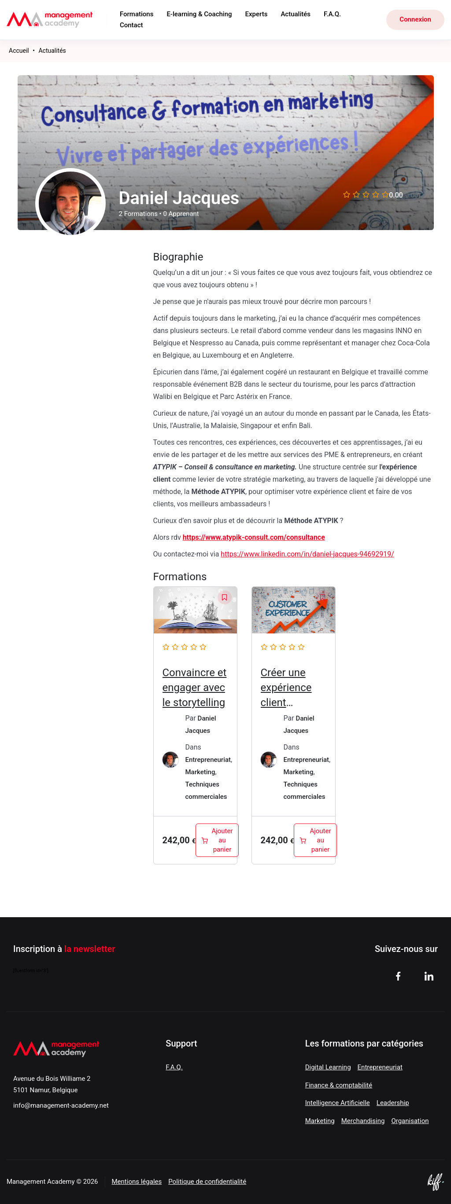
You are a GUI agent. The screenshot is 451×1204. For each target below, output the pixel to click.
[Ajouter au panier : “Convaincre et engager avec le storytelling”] (217, 840)
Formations (136, 14)
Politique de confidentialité (207, 1182)
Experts (256, 14)
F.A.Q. (332, 14)
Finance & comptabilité (339, 1085)
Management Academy (50, 20)
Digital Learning (328, 1067)
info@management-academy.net (61, 1105)
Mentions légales (137, 1182)
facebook (398, 976)
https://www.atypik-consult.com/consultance (254, 537)
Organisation (410, 1121)
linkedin (429, 976)
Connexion (415, 19)
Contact (131, 25)
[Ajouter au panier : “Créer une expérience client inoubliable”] (315, 840)
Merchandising (363, 1121)
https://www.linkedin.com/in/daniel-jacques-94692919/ (307, 554)
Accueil (19, 50)
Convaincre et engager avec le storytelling (195, 687)
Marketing (200, 772)
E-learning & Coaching (199, 14)
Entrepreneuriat (208, 760)
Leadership (393, 1103)
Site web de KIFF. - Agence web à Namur (435, 1182)
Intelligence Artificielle (337, 1103)
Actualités (296, 14)
